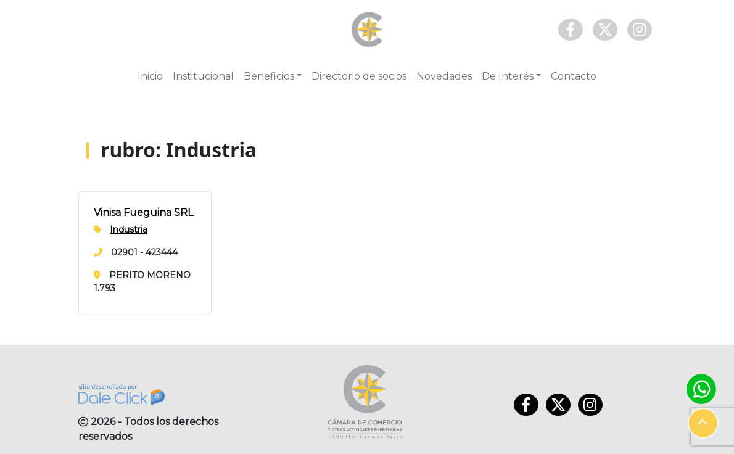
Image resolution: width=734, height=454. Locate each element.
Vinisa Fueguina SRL (143, 212)
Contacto (573, 76)
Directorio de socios (358, 76)
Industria (128, 229)
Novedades (444, 76)
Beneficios (269, 76)
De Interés (508, 76)
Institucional (203, 76)
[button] (703, 423)
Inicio (150, 76)
